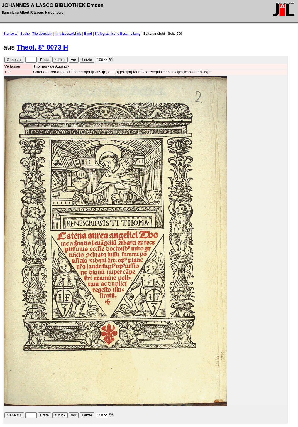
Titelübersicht (42, 34)
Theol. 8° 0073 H (42, 47)
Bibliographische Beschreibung (118, 34)
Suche (25, 34)
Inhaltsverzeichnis (68, 34)
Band (88, 34)
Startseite (10, 34)
